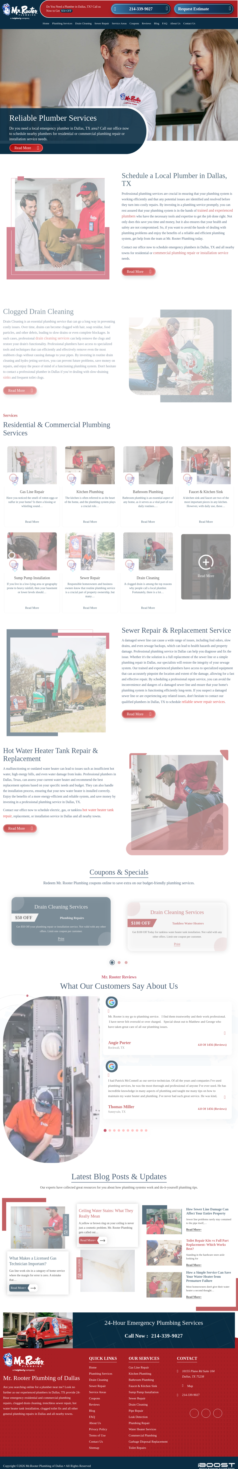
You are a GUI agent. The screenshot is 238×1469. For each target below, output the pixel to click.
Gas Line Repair (139, 1367)
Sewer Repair (101, 23)
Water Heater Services (142, 1429)
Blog (156, 23)
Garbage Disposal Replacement (148, 1441)
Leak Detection (138, 1417)
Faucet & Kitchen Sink (143, 1386)
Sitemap (94, 1447)
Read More (22, 148)
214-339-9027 (140, 9)
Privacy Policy (98, 1429)
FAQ (164, 23)
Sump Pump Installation (143, 1392)
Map (190, 1386)
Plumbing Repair (139, 1423)
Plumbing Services (62, 23)
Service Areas (119, 23)
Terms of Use (97, 1435)
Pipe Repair (136, 1410)
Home (46, 23)
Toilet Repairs (137, 1447)
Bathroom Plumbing (141, 1379)
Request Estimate (193, 9)
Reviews (146, 23)
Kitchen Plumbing (140, 1373)
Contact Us (189, 23)
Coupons (134, 23)
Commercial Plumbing (143, 1435)
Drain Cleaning (83, 23)
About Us (175, 23)
